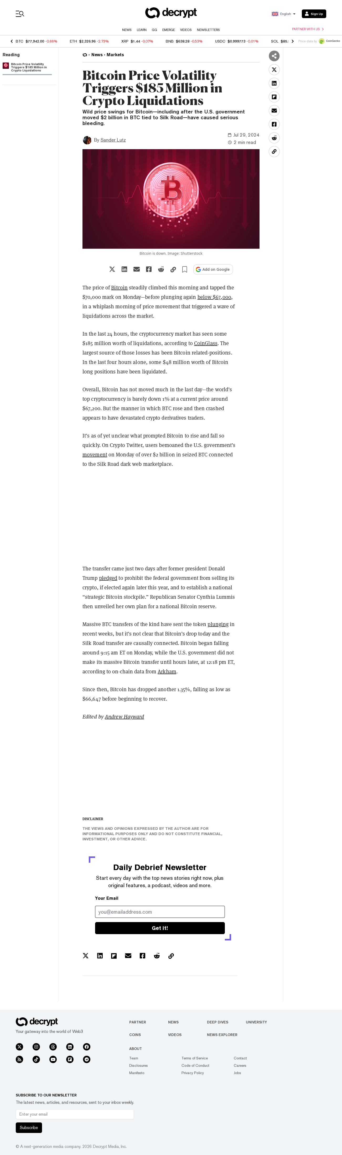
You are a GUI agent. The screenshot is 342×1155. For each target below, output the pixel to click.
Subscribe (29, 1127)
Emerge (168, 30)
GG (154, 30)
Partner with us (308, 29)
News (127, 30)
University (256, 1022)
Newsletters (208, 30)
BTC (19, 41)
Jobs (237, 1073)
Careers (240, 1065)
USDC (220, 41)
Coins (135, 1035)
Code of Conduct (195, 1065)
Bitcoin (119, 287)
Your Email (106, 898)
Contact (240, 1058)
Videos (186, 30)
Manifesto (136, 1073)
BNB (170, 41)
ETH (73, 41)
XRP (124, 41)
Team (133, 1058)
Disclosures (138, 1065)
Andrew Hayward (124, 716)
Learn (142, 30)
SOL (274, 41)
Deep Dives (217, 1022)
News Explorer (222, 1035)
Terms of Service (195, 1058)
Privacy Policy (193, 1073)
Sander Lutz (113, 140)
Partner (137, 1022)
